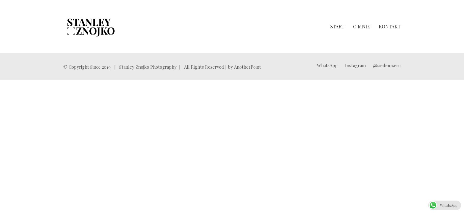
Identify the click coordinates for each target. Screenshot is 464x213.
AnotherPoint (247, 67)
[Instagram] (355, 65)
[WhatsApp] (327, 65)
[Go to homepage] (91, 26)
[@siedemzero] (387, 65)
